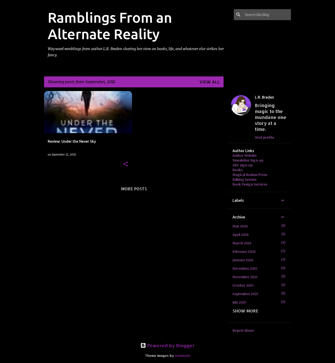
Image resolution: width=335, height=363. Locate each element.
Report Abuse (243, 330)
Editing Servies (244, 179)
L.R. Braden (264, 97)
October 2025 (243, 285)
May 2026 (240, 226)
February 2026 (244, 252)
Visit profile (264, 137)
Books (237, 170)
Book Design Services (249, 184)
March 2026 (241, 243)
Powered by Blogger (167, 345)
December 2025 (244, 268)
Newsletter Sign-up (247, 160)
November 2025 (245, 277)
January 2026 (242, 260)
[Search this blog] (267, 14)
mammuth (182, 356)
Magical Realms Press (249, 175)
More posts (134, 188)
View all (210, 81)
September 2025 (245, 294)
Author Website (244, 155)
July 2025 (239, 302)
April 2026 (240, 235)
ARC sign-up (242, 165)
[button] (125, 164)
